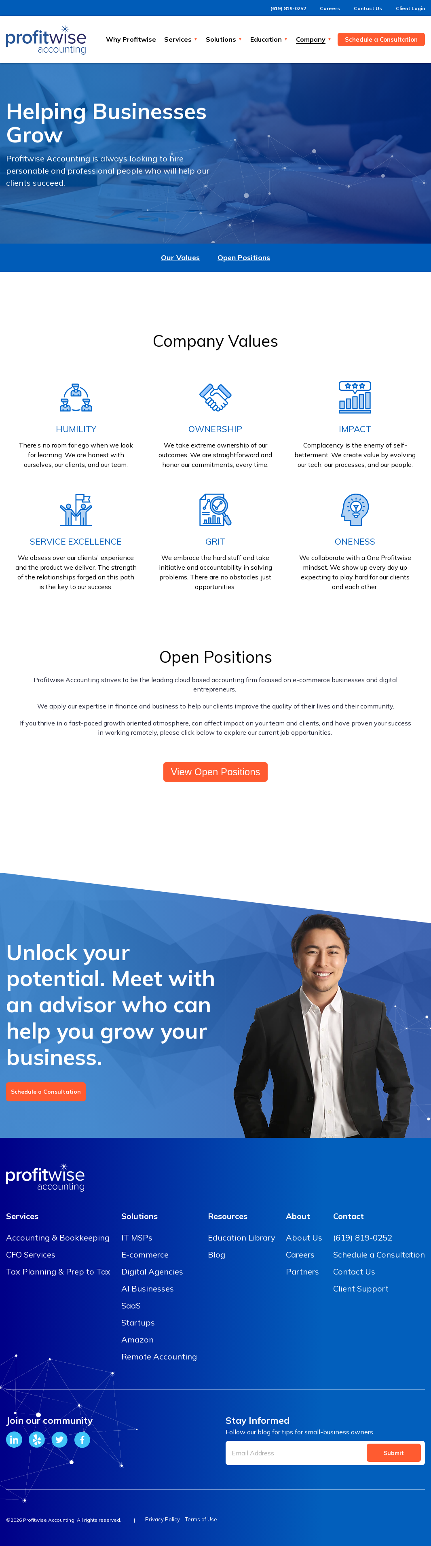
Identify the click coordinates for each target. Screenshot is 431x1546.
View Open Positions (215, 771)
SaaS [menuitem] (131, 1305)
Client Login (408, 8)
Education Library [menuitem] (241, 1237)
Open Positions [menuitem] (244, 257)
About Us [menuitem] (304, 1237)
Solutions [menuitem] (139, 1216)
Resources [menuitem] (227, 1216)
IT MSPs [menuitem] (136, 1237)
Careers (320, 8)
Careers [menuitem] (300, 1254)
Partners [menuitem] (302, 1271)
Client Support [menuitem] (361, 1288)
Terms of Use (206, 1519)
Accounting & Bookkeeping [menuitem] (58, 1237)
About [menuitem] (298, 1216)
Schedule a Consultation (46, 1091)
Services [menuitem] (22, 1216)
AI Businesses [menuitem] (147, 1288)
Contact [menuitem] (348, 1216)
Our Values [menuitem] (180, 257)
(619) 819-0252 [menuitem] (362, 1237)
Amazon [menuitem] (137, 1339)
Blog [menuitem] (216, 1254)
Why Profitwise (131, 39)
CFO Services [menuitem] (30, 1254)
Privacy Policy (162, 1519)
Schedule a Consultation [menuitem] (379, 1254)
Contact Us (361, 8)
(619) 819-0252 (275, 8)
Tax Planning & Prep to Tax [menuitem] (58, 1271)
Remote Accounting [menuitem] (159, 1356)
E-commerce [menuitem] (145, 1254)
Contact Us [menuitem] (354, 1271)
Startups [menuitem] (138, 1322)
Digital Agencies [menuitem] (152, 1271)
